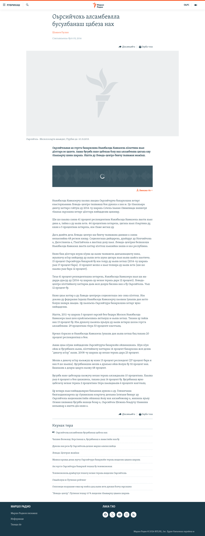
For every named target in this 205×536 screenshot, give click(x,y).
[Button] (127, 47)
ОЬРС (186, 5)
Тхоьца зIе (16, 525)
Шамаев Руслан (60, 32)
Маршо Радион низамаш (24, 513)
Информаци (17, 519)
